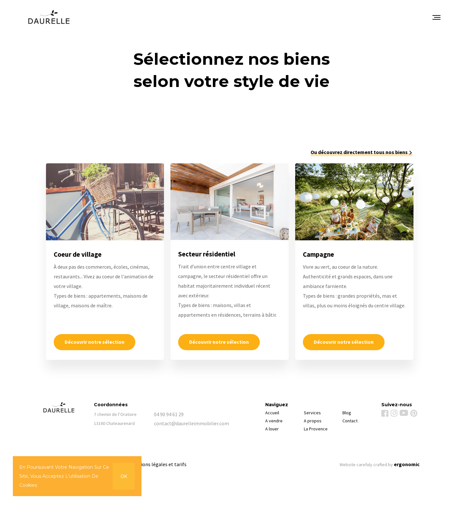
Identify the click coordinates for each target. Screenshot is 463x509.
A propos (313, 421)
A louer (272, 429)
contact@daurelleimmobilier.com (184, 423)
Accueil (272, 413)
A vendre (274, 421)
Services (312, 413)
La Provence (316, 429)
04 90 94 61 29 (169, 414)
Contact (350, 421)
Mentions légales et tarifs (158, 464)
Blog (346, 413)
